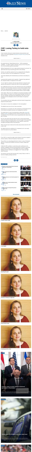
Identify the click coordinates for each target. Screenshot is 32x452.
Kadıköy (6, 113)
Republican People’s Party (19, 54)
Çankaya (26, 112)
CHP (26, 54)
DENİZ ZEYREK (16, 41)
